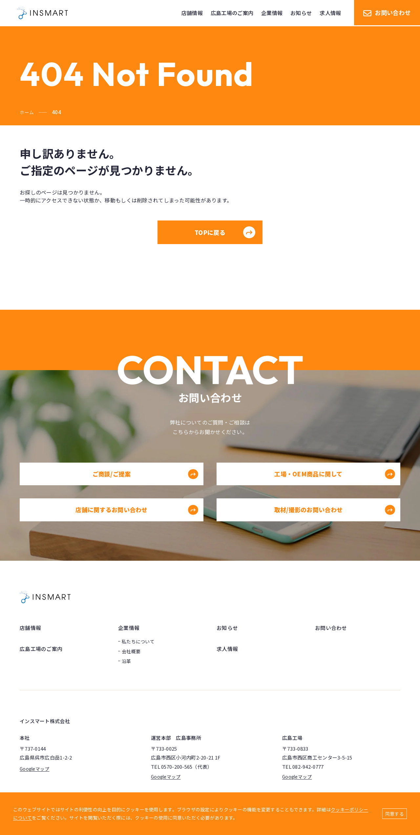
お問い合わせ (387, 13)
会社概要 (131, 651)
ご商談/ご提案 (145, 486)
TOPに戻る (225, 232)
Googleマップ (35, 768)
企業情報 (128, 628)
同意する (394, 813)
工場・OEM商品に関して (334, 486)
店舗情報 (30, 628)
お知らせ (227, 628)
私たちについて (138, 641)
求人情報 (227, 648)
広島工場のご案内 (41, 648)
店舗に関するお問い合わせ (136, 522)
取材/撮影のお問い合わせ (334, 522)
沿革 (126, 661)
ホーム (27, 112)
